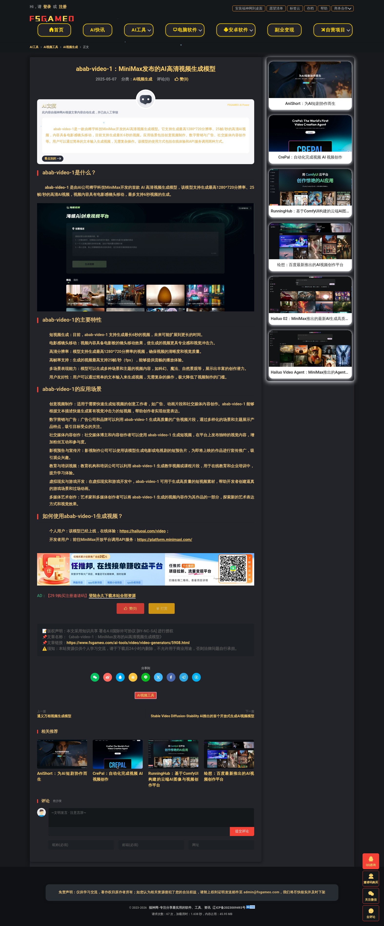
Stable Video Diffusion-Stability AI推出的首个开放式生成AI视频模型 (202, 716)
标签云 (295, 8)
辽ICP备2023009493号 (228, 907)
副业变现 (284, 30)
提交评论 (242, 831)
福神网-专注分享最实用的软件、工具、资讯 (52, 17)
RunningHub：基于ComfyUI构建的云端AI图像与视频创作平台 (173, 779)
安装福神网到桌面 (249, 8)
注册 (63, 6)
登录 (47, 6)
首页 (54, 30)
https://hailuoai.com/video (143, 531)
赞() (181, 79)
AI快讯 (97, 30)
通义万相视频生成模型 (54, 716)
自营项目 (333, 30)
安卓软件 (236, 30)
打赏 (161, 608)
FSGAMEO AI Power (238, 105)
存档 (310, 8)
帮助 (324, 8)
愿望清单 (276, 8)
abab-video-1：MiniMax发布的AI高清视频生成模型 (145, 68)
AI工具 (138, 30)
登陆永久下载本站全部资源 (112, 595)
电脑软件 (185, 30)
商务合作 (341, 8)
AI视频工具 (51, 47)
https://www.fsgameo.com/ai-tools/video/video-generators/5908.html (128, 642)
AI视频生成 (70, 47)
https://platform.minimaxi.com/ (164, 539)
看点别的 (52, 158)
